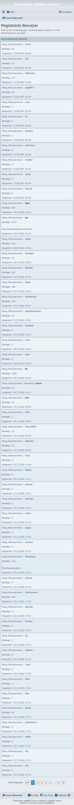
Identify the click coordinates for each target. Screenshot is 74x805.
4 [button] (46, 782)
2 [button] (37, 782)
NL (26, 369)
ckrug (27, 174)
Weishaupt (30, 556)
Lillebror (29, 650)
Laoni (27, 664)
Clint (27, 412)
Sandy (28, 708)
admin (39, 383)
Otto (27, 693)
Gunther (29, 160)
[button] (27, 782)
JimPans (29, 542)
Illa (26, 636)
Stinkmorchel (31, 592)
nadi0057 (29, 87)
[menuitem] (10, 12)
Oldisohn (29, 441)
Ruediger (29, 253)
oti (26, 116)
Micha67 (29, 268)
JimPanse (30, 145)
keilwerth (29, 325)
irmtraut (28, 621)
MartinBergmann (33, 311)
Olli (26, 751)
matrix (28, 513)
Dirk (27, 398)
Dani (27, 354)
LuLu (27, 102)
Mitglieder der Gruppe (14, 39)
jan (26, 217)
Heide (28, 239)
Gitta (27, 679)
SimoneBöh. (31, 426)
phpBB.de (50, 803)
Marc (27, 203)
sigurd (28, 528)
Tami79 (28, 189)
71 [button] (58, 782)
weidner (29, 484)
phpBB (27, 801)
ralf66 (28, 737)
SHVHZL (29, 499)
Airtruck (28, 578)
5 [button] (50, 782)
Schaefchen (31, 296)
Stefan (28, 470)
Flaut (27, 455)
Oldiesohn (30, 73)
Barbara (29, 131)
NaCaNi (29, 607)
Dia (26, 59)
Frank (28, 44)
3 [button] (41, 782)
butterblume (31, 722)
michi (27, 340)
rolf (26, 765)
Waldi (27, 282)
